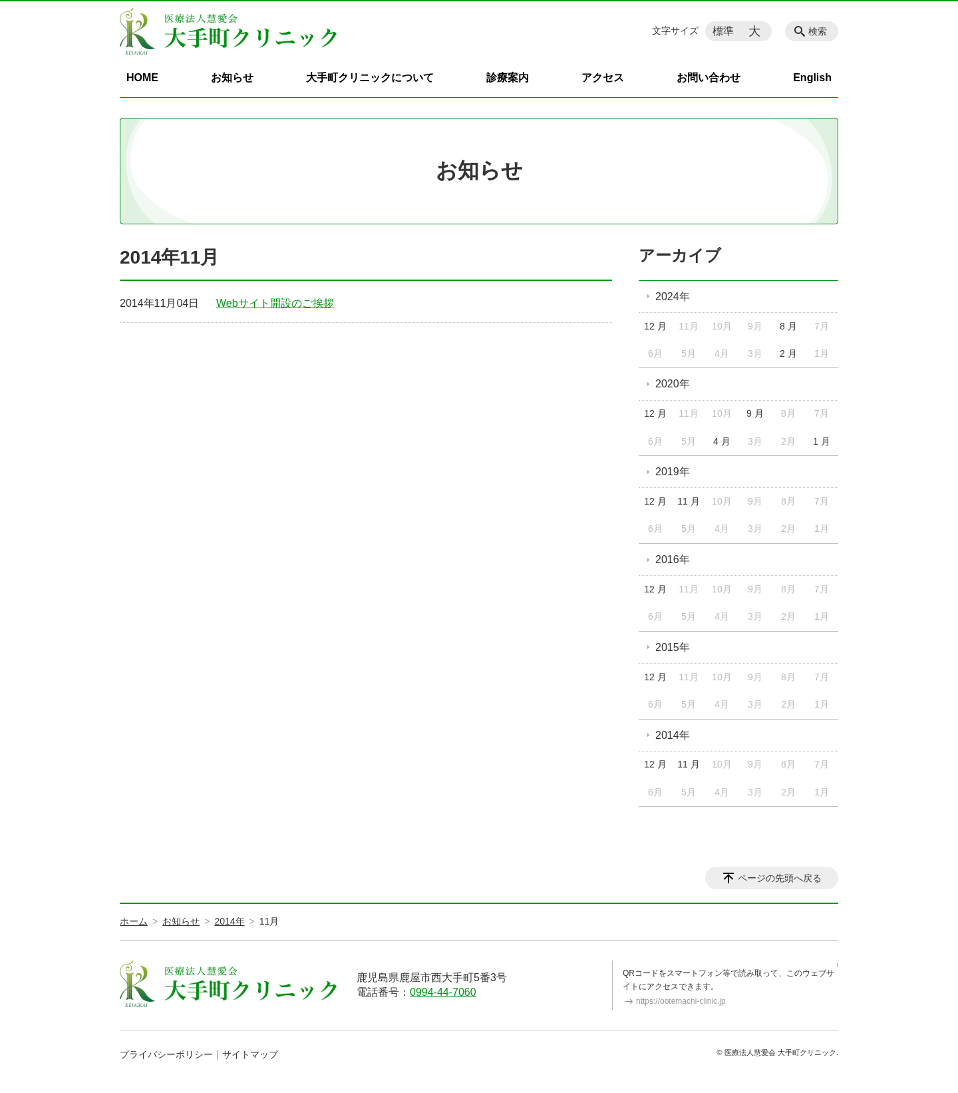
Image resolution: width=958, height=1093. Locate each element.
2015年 (672, 647)
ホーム (134, 921)
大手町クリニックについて (370, 77)
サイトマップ (250, 1054)
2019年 (672, 471)
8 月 (788, 326)
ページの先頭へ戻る (780, 878)
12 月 (655, 326)
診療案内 (507, 77)
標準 (723, 31)
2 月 (788, 353)
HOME (142, 77)
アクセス (602, 77)
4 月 (721, 441)
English (812, 77)
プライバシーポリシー (166, 1054)
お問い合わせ (708, 77)
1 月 (821, 441)
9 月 (755, 413)
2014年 (672, 735)
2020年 (672, 383)
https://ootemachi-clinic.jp (681, 1001)
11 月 (688, 501)
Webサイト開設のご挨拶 (275, 303)
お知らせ (232, 77)
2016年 (672, 559)
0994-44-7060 (443, 992)
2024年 (672, 296)
